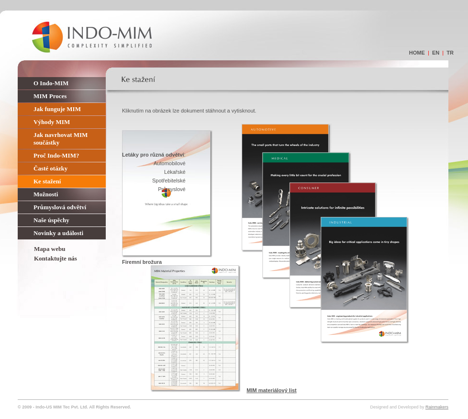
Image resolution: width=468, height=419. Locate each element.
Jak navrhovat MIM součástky (60, 138)
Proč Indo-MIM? (56, 155)
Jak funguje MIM (57, 109)
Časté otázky (50, 168)
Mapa (42, 248)
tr (450, 53)
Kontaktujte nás (55, 258)
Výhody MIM (51, 121)
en (435, 53)
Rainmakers (436, 407)
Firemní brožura (142, 262)
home (417, 53)
